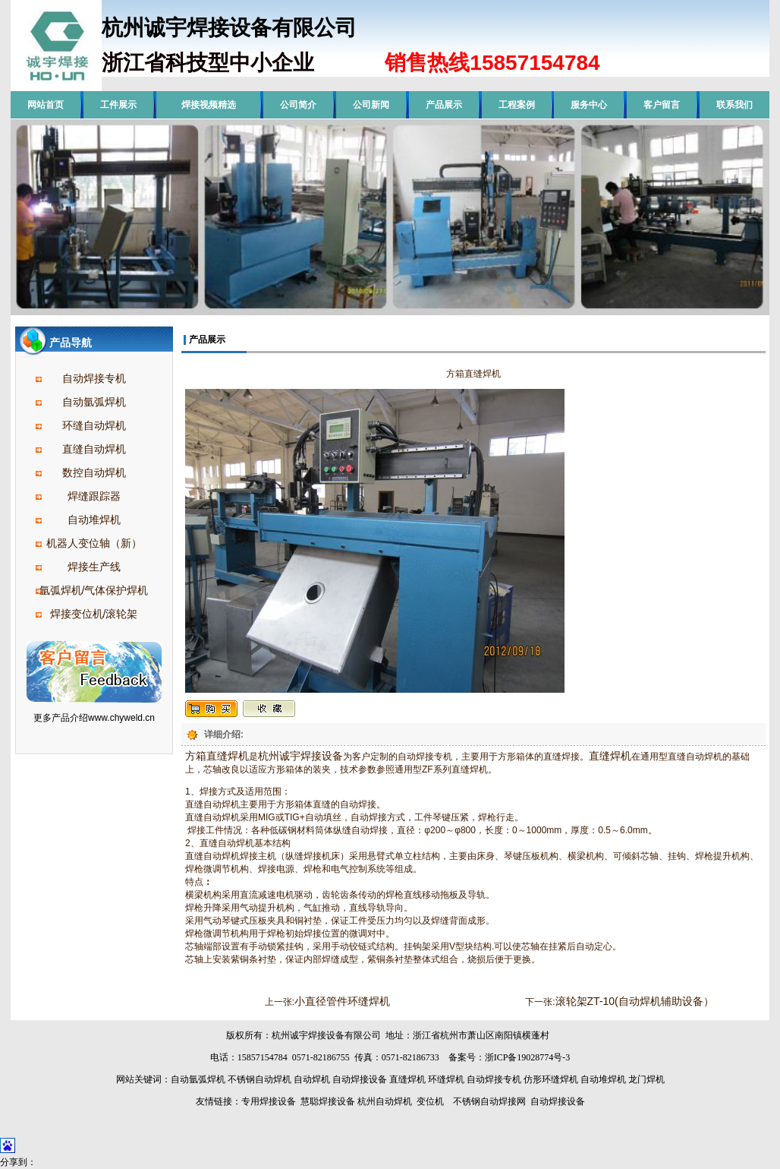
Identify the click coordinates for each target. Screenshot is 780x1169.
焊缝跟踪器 (94, 496)
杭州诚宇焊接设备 (300, 756)
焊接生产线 (94, 567)
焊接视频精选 (208, 105)
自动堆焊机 (94, 519)
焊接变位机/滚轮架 (94, 614)
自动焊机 (312, 1079)
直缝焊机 (610, 756)
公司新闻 (371, 105)
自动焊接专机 (94, 378)
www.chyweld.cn (121, 717)
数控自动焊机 (94, 472)
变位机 (430, 1101)
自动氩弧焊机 (94, 402)
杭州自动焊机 (384, 1101)
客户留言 (661, 105)
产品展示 (444, 105)
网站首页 (45, 105)
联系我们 (734, 105)
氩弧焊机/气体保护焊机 (94, 590)
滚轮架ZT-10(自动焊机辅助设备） (634, 1001)
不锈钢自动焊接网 (489, 1101)
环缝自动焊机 (94, 425)
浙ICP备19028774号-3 (528, 1057)
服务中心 (589, 105)
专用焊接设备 (268, 1101)
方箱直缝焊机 (217, 756)
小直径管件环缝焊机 (342, 1001)
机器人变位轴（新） (94, 543)
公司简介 (298, 105)
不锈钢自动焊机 (259, 1079)
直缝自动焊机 (94, 449)
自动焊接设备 (359, 1079)
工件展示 (118, 105)
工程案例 (517, 105)
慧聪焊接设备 (326, 1101)
